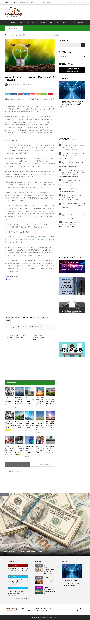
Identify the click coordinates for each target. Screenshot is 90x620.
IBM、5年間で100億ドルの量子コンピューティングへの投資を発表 (73, 223)
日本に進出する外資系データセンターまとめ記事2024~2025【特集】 (73, 181)
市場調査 (72, 158)
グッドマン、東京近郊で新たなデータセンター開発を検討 (73, 163)
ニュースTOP (11, 22)
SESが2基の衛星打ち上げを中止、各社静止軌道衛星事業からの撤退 (73, 146)
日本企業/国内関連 (74, 166)
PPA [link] (28, 106)
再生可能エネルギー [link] (46, 239)
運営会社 (44, 610)
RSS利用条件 (37, 608)
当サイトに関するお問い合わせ (31, 610)
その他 (71, 218)
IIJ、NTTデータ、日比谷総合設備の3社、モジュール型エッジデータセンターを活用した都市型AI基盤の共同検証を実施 (73, 172)
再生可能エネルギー (34, 326)
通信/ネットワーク (75, 149)
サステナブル (14, 28)
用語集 (43, 22)
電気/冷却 (17, 326)
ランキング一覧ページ (20, 598)
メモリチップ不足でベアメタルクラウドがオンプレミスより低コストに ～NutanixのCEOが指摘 (73, 205)
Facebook (26, 326)
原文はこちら (10, 279)
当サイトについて (78, 22)
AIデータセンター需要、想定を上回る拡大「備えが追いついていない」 (73, 154)
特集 (21, 22)
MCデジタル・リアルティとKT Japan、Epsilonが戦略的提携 (72, 196)
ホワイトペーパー (32, 22)
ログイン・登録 (54, 22)
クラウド (72, 210)
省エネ (41, 326)
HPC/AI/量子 (72, 226)
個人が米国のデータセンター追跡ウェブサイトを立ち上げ (73, 214)
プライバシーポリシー (48, 608)
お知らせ (65, 22)
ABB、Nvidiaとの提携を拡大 (69, 189)
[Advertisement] (56, 12)
